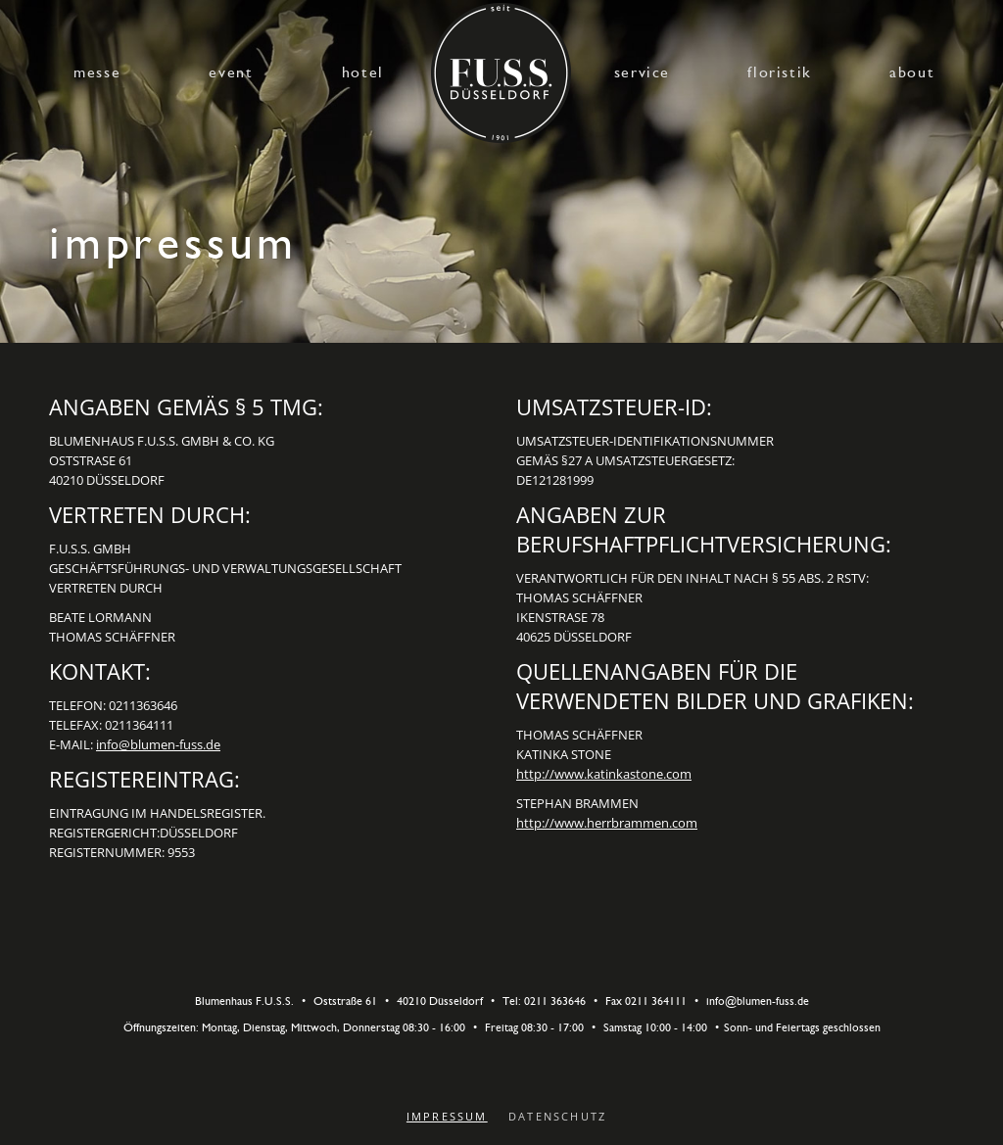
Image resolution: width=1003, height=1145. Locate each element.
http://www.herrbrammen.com (606, 823)
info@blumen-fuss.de (158, 744)
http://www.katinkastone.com (604, 774)
